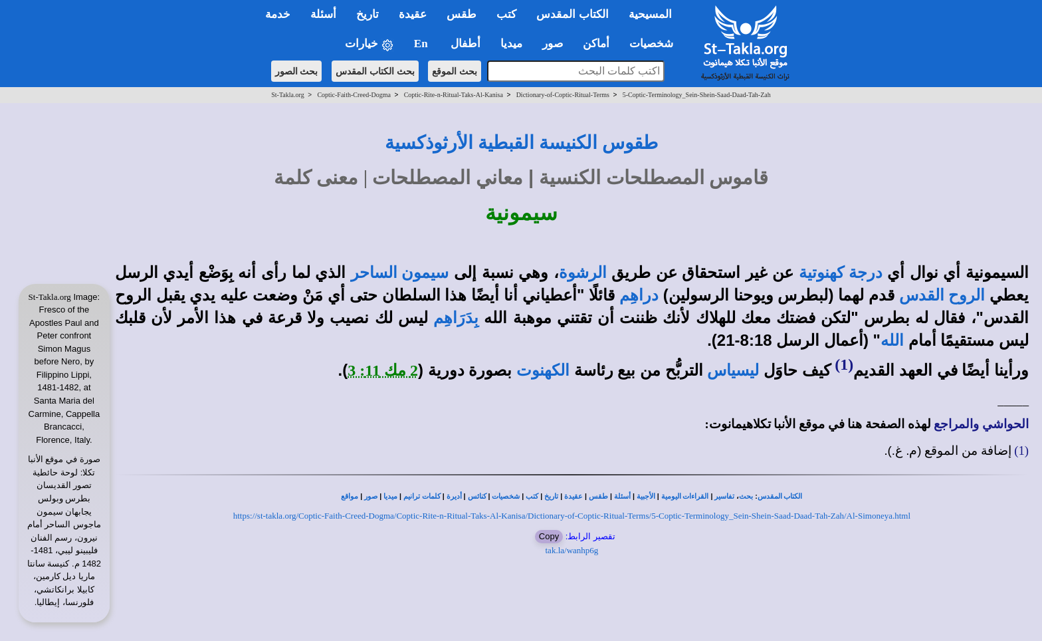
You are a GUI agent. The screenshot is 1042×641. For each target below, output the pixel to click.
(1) (844, 364)
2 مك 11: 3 (383, 370)
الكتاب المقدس (780, 496)
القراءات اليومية (685, 496)
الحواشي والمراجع (981, 424)
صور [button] (552, 43)
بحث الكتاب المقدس (375, 71)
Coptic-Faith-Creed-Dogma (354, 94)
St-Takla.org (287, 94)
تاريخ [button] (367, 14)
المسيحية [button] (650, 14)
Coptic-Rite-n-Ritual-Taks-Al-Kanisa (453, 94)
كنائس (477, 496)
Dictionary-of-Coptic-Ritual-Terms (562, 94)
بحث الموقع (454, 71)
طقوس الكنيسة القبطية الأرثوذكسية (521, 142)
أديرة (454, 496)
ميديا (390, 496)
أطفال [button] (465, 43)
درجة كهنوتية (841, 272)
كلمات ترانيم (422, 496)
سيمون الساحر (400, 272)
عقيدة (573, 496)
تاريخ (551, 496)
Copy (549, 536)
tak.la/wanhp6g (572, 550)
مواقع (349, 496)
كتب (532, 496)
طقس (598, 496)
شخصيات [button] (655, 43)
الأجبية (646, 496)
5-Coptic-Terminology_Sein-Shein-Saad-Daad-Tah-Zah (697, 94)
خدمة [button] (277, 14)
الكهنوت (543, 370)
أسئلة (622, 496)
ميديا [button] (511, 43)
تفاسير (724, 496)
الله (892, 340)
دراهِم (639, 295)
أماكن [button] (596, 43)
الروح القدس (942, 295)
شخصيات (506, 496)
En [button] (422, 43)
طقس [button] (461, 14)
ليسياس (733, 370)
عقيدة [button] (413, 14)
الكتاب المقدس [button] (572, 14)
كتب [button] (506, 14)
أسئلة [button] (323, 14)
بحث (746, 496)
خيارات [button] (369, 44)
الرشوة (583, 272)
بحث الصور (296, 71)
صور (370, 496)
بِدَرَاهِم (455, 317)
